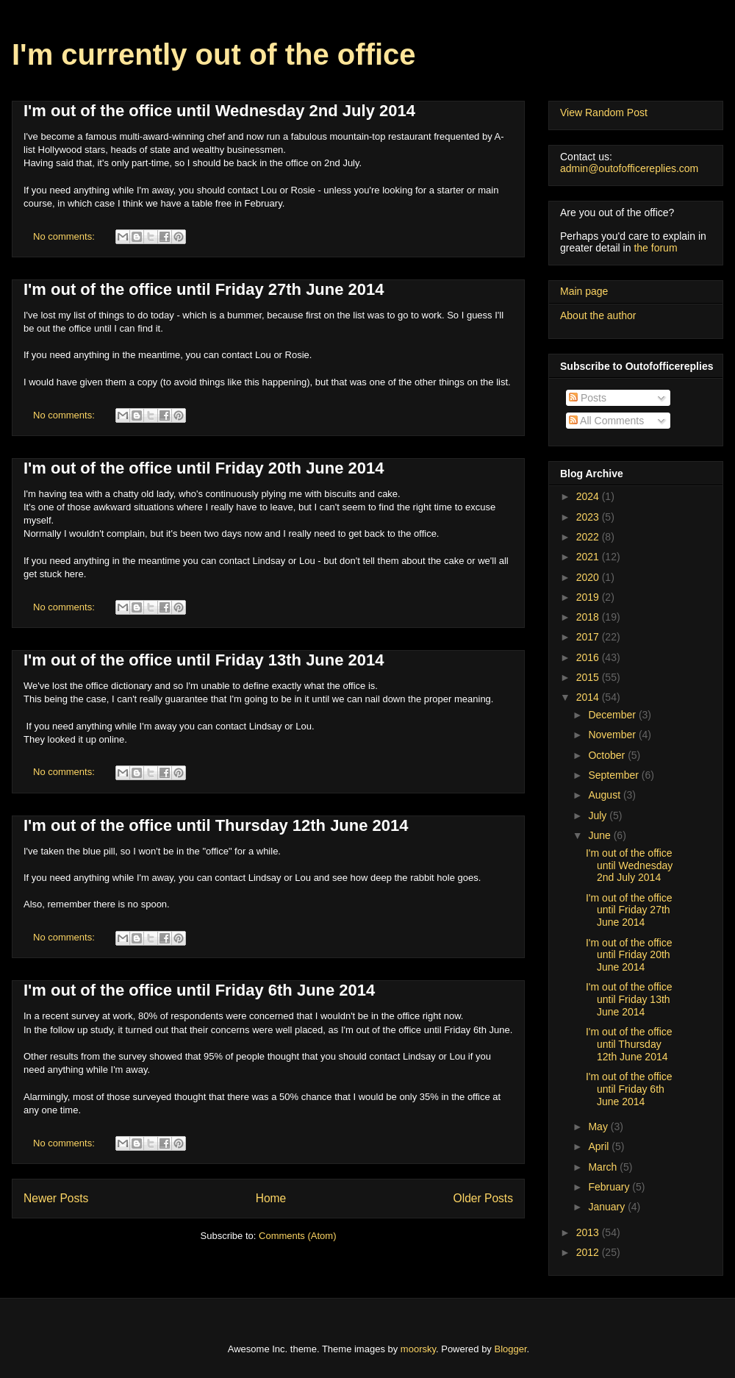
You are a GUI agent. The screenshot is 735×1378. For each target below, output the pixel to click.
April (600, 1146)
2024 (589, 496)
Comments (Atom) (297, 1235)
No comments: (65, 236)
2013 (589, 1232)
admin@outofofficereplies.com (629, 168)
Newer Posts (56, 1198)
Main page (584, 291)
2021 (589, 557)
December (613, 715)
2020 (589, 577)
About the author (598, 315)
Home (271, 1198)
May (599, 1126)
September (614, 775)
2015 (589, 677)
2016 (589, 657)
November (613, 734)
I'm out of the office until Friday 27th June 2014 (204, 289)
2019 (589, 597)
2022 (589, 537)
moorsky (418, 1348)
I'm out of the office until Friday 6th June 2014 (199, 990)
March (604, 1167)
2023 (589, 517)
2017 (589, 637)
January (608, 1207)
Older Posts (483, 1198)
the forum (655, 248)
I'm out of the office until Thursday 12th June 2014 (216, 825)
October (608, 755)
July (598, 815)
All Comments (606, 420)
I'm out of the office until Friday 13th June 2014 (204, 660)
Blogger (511, 1348)
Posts (587, 398)
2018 (589, 617)
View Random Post (604, 112)
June (600, 835)
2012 (589, 1252)
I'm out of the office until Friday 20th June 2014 (204, 468)
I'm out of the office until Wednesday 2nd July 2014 (219, 110)
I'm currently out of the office (214, 54)
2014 (589, 697)
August (605, 795)
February (610, 1187)
